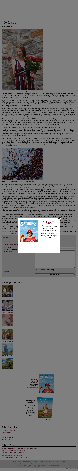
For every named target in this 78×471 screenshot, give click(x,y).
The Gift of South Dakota (49, 222)
